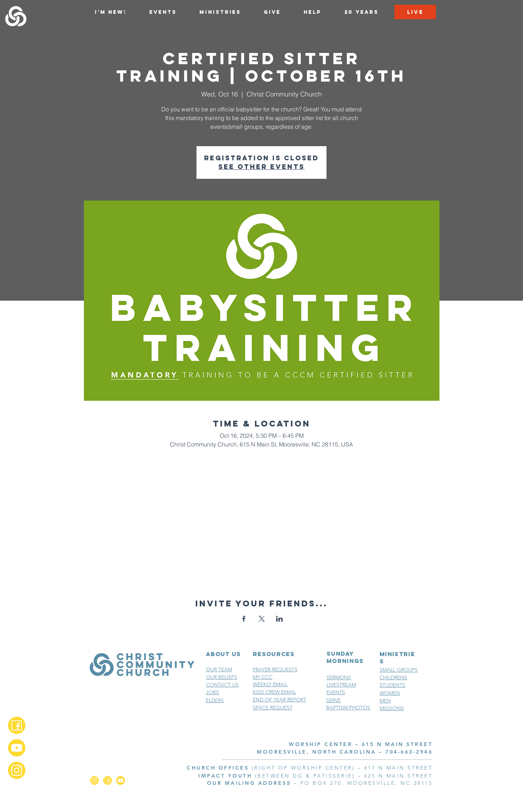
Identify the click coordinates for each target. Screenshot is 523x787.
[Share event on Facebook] (243, 619)
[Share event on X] (261, 619)
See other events (261, 166)
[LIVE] (415, 12)
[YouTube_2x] (16, 747)
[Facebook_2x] (16, 725)
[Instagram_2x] (16, 770)
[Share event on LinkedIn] (279, 619)
